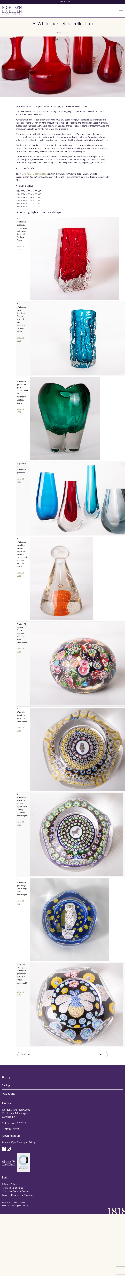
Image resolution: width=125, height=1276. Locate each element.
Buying (6, 1077)
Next (104, 1054)
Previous (23, 1054)
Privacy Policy (9, 1184)
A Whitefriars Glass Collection (34, 173)
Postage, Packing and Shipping (17, 1195)
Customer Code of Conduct (16, 1191)
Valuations (8, 1094)
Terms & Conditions (12, 1187)
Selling (6, 1085)
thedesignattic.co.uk (20, 1205)
